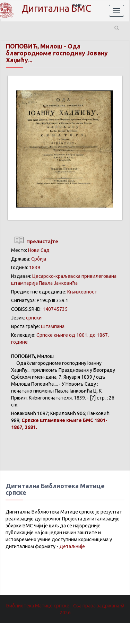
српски (34, 318)
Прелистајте (34, 241)
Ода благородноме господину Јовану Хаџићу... (57, 53)
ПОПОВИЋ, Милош (34, 46)
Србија (38, 259)
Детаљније (72, 546)
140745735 (55, 309)
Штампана (52, 326)
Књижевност (82, 292)
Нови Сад (39, 250)
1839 (34, 267)
